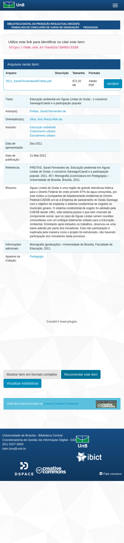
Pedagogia (91, 27)
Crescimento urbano (42, 131)
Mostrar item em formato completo (32, 374)
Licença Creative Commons (61, 403)
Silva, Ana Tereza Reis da (46, 119)
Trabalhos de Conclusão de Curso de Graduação (45, 27)
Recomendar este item (80, 374)
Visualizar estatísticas (22, 383)
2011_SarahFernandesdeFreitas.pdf (28, 81)
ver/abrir (113, 84)
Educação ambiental (43, 127)
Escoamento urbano (42, 135)
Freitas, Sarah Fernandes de (48, 111)
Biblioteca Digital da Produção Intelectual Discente (43, 24)
